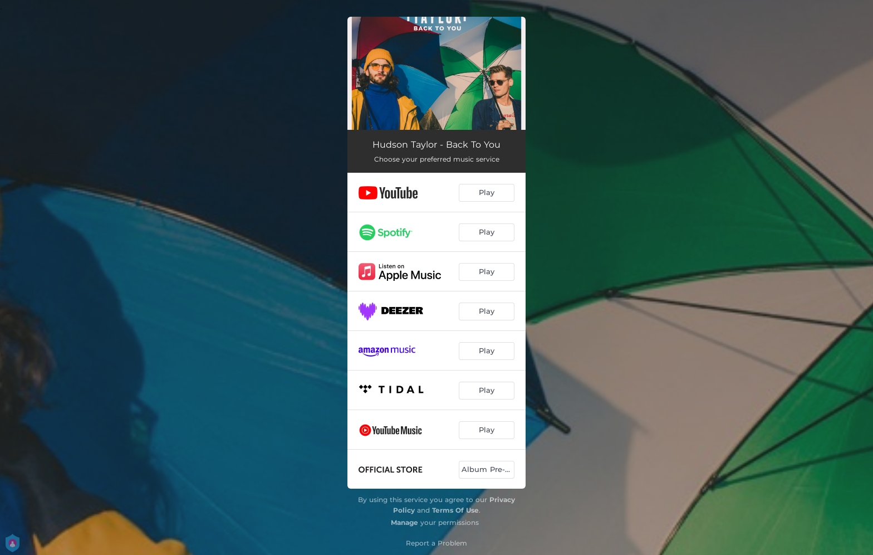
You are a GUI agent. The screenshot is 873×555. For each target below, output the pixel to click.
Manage (404, 522)
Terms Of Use (455, 510)
